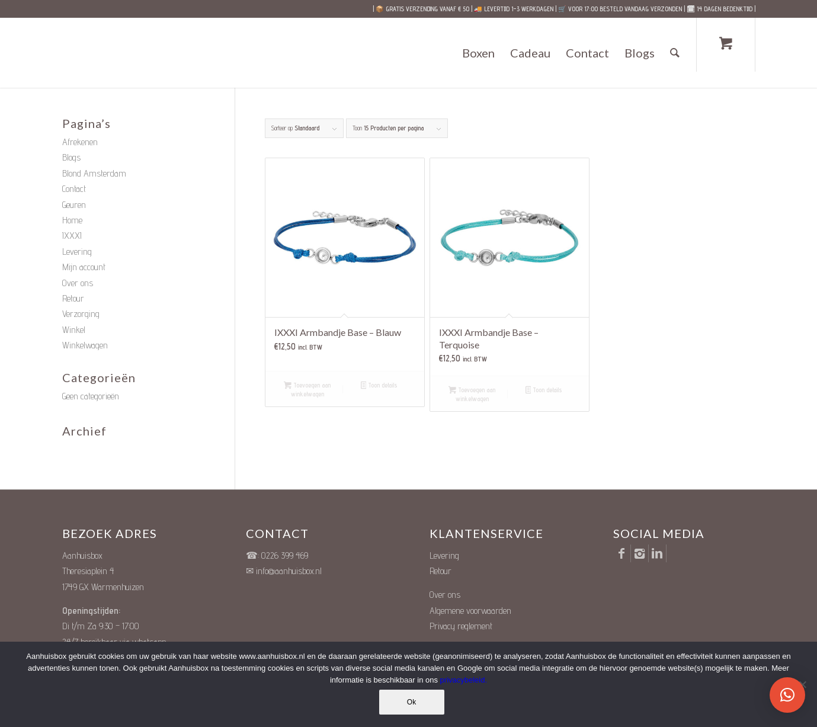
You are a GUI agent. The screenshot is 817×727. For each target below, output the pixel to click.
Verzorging (81, 313)
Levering (77, 251)
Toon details (379, 386)
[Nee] (802, 684)
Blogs (71, 157)
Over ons (77, 283)
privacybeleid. (464, 679)
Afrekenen (80, 142)
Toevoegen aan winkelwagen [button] (307, 389)
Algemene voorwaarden (470, 610)
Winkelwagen (85, 345)
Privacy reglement (461, 626)
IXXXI (72, 235)
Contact (74, 188)
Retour (73, 298)
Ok (411, 702)
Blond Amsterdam (94, 173)
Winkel (73, 329)
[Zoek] (674, 53)
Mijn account (83, 267)
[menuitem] (478, 53)
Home (72, 220)
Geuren (74, 204)
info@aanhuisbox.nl (289, 571)
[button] (787, 695)
